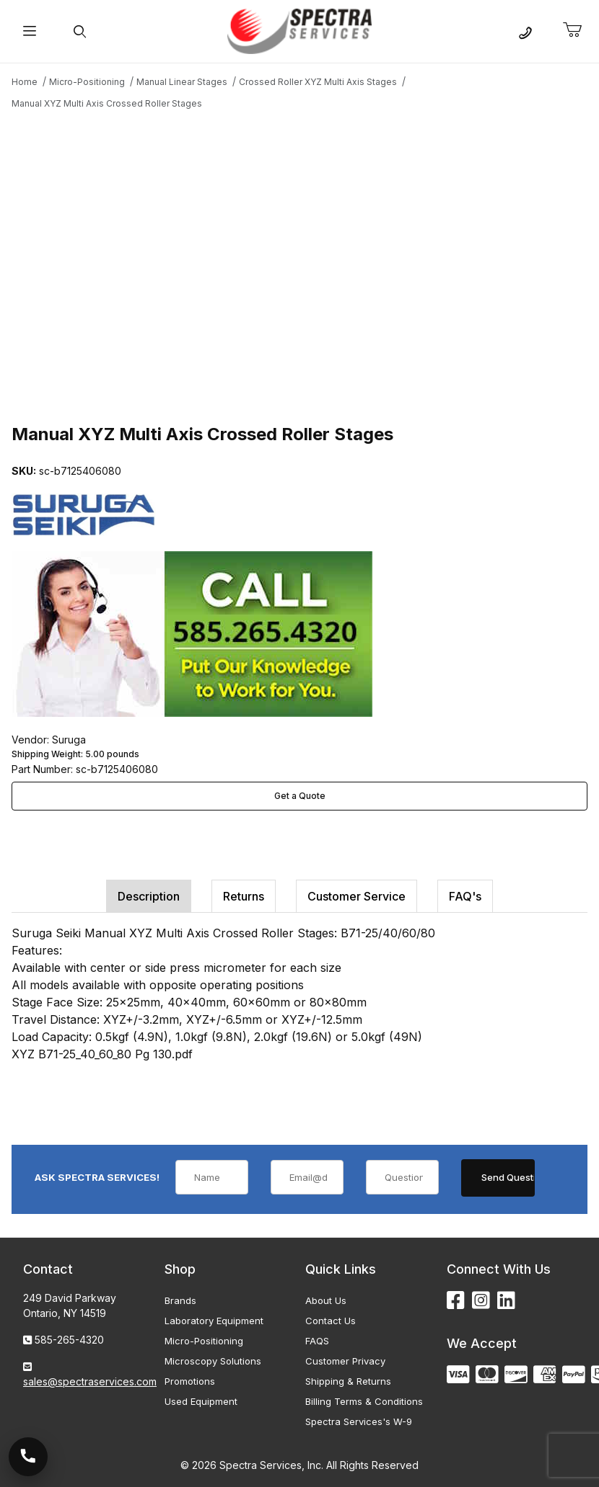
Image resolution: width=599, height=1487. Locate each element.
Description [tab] (149, 896)
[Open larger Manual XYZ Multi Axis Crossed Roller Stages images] (299, 264)
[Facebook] (456, 1300)
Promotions (190, 1381)
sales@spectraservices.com (90, 1381)
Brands (180, 1300)
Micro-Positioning (204, 1341)
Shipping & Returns (348, 1381)
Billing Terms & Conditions (364, 1401)
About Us (325, 1300)
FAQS (317, 1341)
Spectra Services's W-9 (358, 1421)
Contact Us (330, 1320)
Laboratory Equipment (214, 1320)
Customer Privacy (345, 1361)
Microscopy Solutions (213, 1361)
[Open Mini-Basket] (578, 30)
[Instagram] (481, 1300)
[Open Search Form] (79, 31)
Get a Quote (299, 795)
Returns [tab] (243, 896)
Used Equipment (201, 1401)
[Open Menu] (29, 31)
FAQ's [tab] (465, 896)
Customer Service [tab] (356, 896)
